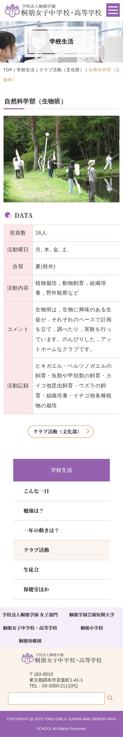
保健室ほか (36, 589)
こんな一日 (36, 491)
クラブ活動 (36, 550)
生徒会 (31, 569)
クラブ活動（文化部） (61, 69)
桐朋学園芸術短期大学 (92, 614)
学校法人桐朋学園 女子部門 (30, 614)
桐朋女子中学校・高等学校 (30, 628)
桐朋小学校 (91, 628)
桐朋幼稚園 (30, 640)
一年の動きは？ (41, 530)
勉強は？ (34, 510)
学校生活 (26, 69)
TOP (8, 69)
